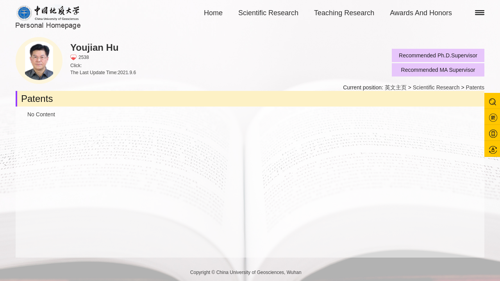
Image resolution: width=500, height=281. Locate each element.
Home (213, 13)
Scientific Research (268, 13)
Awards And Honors (421, 13)
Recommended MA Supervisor (438, 70)
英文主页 (396, 87)
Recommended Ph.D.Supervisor (438, 55)
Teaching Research (344, 13)
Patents (475, 87)
